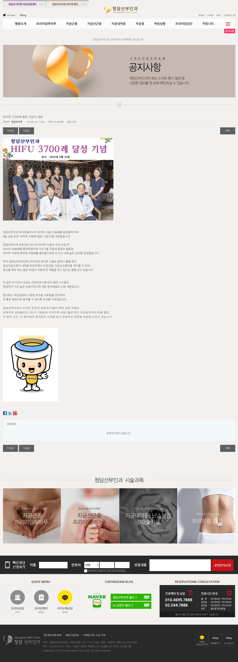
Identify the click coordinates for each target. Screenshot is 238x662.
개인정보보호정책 (52, 635)
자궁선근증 (94, 23)
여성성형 (159, 23)
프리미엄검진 (183, 23)
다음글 (26, 131)
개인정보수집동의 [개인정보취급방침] (106, 571)
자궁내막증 (118, 23)
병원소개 (20, 23)
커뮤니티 (208, 23)
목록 (227, 131)
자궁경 (140, 23)
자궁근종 (71, 23)
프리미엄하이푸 (46, 23)
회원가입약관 (72, 635)
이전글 (10, 131)
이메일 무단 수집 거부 (94, 635)
